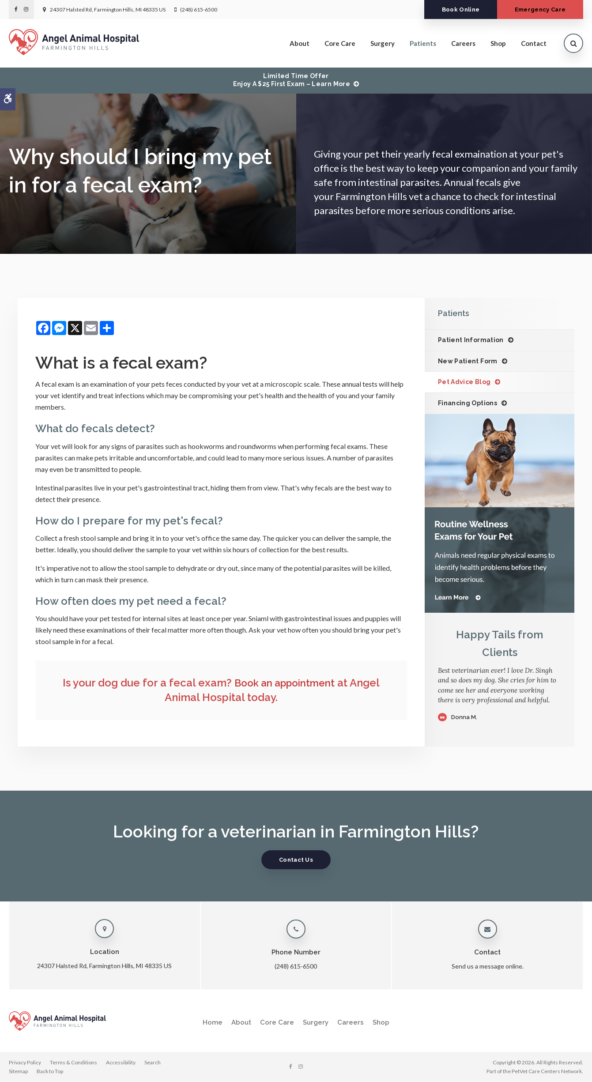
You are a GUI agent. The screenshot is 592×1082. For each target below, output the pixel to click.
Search (152, 1062)
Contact (534, 43)
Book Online (455, 9)
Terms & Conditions (73, 1062)
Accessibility (121, 1062)
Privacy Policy (25, 1062)
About (299, 43)
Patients (423, 43)
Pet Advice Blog (464, 381)
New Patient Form (468, 361)
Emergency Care (538, 9)
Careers (463, 43)
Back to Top (50, 1071)
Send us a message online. (488, 966)
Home (212, 1022)
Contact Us (296, 859)
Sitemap (18, 1071)
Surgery (382, 43)
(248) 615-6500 (198, 9)
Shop (498, 43)
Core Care (339, 43)
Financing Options (467, 403)
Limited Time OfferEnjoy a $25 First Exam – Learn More (291, 79)
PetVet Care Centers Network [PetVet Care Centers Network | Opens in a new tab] (547, 1071)
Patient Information (471, 339)
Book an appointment (285, 682)
